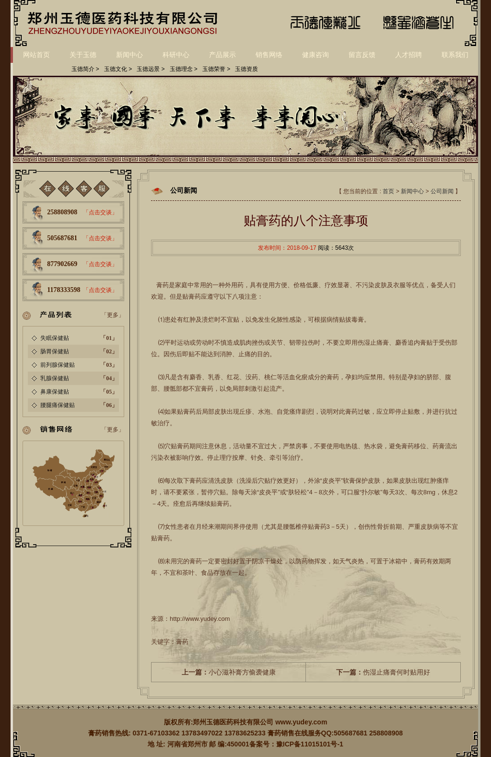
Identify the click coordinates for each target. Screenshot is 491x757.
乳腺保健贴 (54, 378)
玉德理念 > (184, 69)
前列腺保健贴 (57, 364)
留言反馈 (362, 54)
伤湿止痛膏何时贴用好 (383, 672)
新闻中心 (129, 54)
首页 (388, 191)
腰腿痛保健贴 (57, 405)
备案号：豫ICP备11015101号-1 (296, 744)
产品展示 (222, 54)
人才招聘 (408, 54)
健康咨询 (315, 54)
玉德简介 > (85, 69)
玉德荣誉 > (216, 69)
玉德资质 (246, 69)
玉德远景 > (150, 69)
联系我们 (455, 54)
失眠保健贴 (54, 338)
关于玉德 (83, 54)
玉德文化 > (118, 69)
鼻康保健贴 (54, 391)
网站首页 (36, 54)
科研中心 (176, 54)
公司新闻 (442, 191)
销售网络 (269, 54)
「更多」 (112, 315)
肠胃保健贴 (54, 351)
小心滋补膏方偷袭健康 (229, 672)
